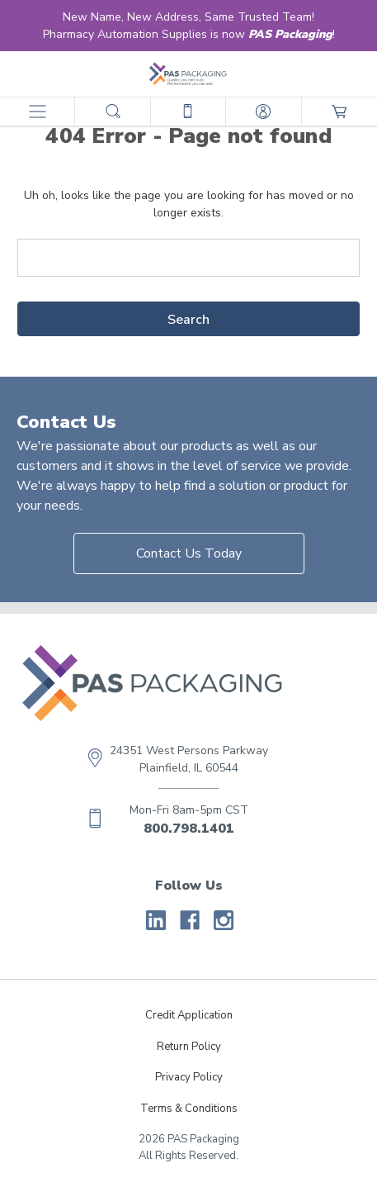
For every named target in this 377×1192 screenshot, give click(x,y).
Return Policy (189, 1046)
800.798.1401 (189, 828)
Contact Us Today (189, 553)
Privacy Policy (189, 1077)
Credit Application (189, 1015)
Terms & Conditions (189, 1108)
